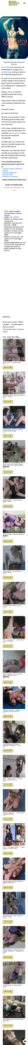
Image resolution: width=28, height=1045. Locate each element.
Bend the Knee (8, 174)
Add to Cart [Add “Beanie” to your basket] (8, 367)
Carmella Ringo (6, 72)
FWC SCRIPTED (14, 217)
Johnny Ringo (6, 67)
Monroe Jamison (14, 133)
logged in (15, 329)
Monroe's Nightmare (10, 173)
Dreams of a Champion (10, 176)
